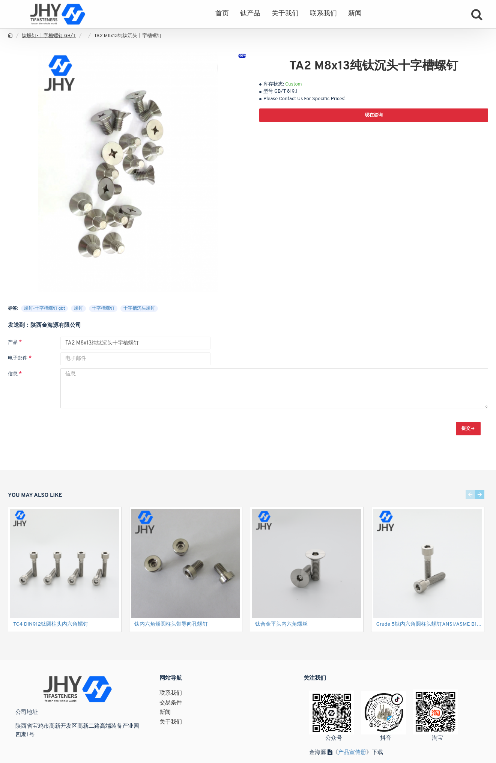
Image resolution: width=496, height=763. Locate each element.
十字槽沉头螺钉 (139, 309)
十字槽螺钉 (103, 309)
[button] (470, 494)
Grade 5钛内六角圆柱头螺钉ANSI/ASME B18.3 (429, 624)
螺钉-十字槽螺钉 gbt (44, 309)
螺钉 (78, 309)
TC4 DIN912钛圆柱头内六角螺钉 (50, 624)
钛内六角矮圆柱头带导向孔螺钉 (171, 624)
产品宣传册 (352, 752)
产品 (13, 343)
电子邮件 (17, 358)
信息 (13, 374)
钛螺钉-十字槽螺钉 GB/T (49, 36)
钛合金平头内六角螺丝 (281, 624)
